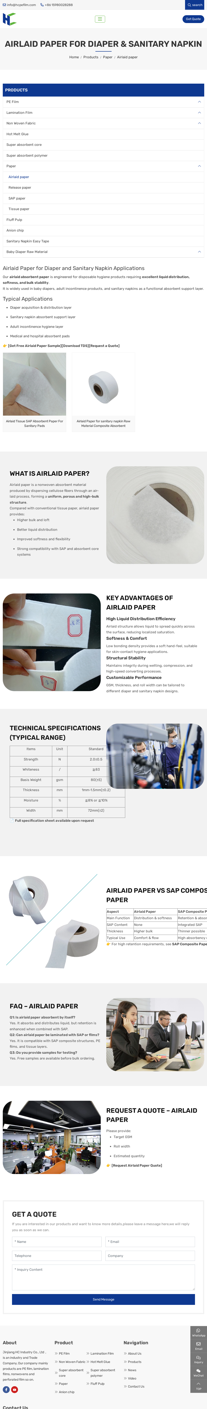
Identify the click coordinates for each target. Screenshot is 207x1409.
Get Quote (193, 19)
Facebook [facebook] (6, 1390)
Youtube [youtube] (14, 1390)
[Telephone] (57, 1256)
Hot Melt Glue (17, 135)
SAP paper (17, 199)
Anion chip (15, 231)
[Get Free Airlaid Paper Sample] (35, 346)
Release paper (20, 188)
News (132, 1371)
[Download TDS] (75, 346)
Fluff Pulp (14, 220)
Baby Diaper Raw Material (27, 253)
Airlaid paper (19, 178)
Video (132, 1379)
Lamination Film (19, 113)
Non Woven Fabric (21, 124)
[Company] (150, 1256)
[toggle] (100, 19)
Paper (27, 269)
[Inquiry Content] (103, 1278)
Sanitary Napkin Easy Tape (27, 242)
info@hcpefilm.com (21, 5)
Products (134, 1363)
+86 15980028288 (59, 5)
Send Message (103, 1300)
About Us (134, 1354)
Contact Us (136, 1387)
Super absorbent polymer (27, 156)
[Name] (57, 1243)
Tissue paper (19, 210)
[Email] (150, 1243)
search (195, 5)
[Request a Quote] (104, 346)
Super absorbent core (24, 146)
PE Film (12, 103)
